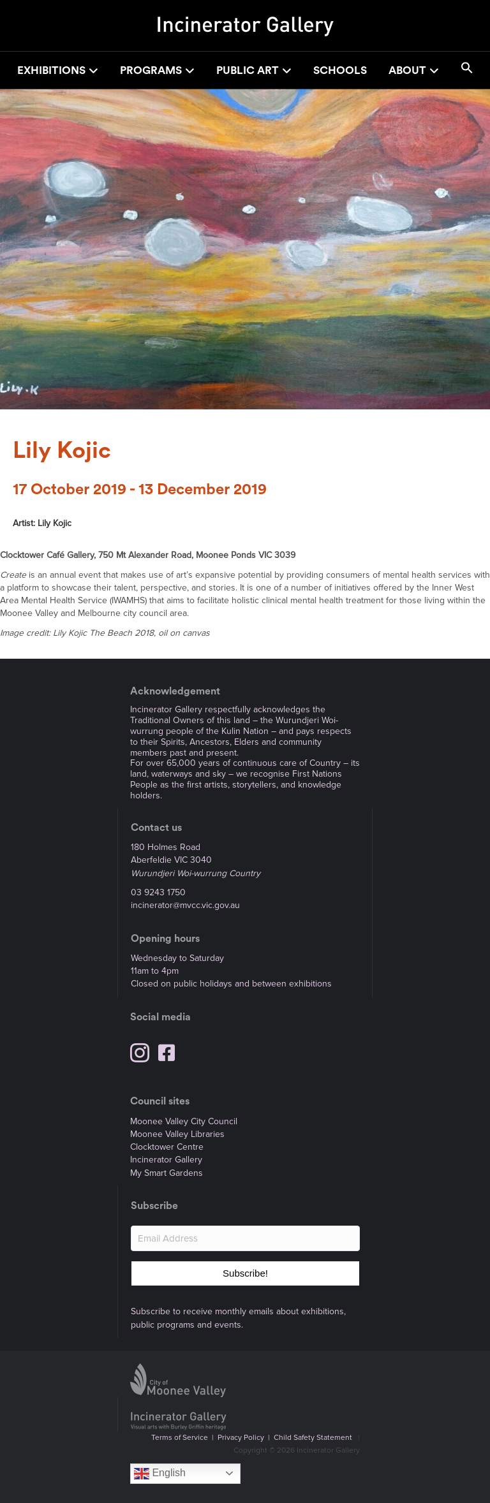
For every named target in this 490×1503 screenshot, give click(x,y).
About (407, 70)
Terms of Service (179, 1437)
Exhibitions (51, 70)
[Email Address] (245, 1238)
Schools (340, 70)
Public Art (247, 70)
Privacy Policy (241, 1437)
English (160, 1473)
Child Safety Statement (313, 1437)
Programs (151, 70)
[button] (467, 70)
